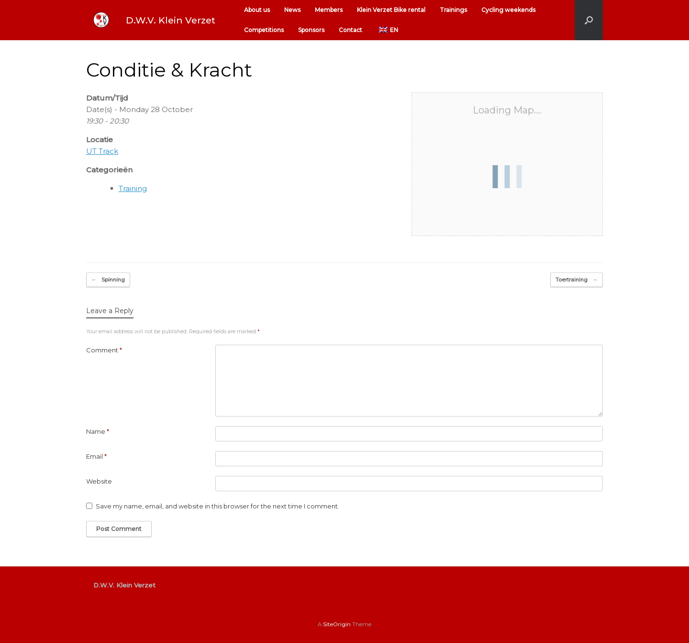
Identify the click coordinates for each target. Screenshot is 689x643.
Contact (350, 30)
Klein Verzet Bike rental (391, 9)
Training (133, 188)
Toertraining (577, 280)
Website (99, 481)
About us (257, 9)
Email (96, 456)
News (292, 9)
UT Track (102, 151)
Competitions (264, 30)
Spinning (108, 280)
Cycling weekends (508, 9)
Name (97, 431)
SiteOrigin (337, 624)
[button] (589, 20)
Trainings (453, 9)
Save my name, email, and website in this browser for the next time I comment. (217, 506)
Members (329, 9)
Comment (104, 350)
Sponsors (311, 30)
